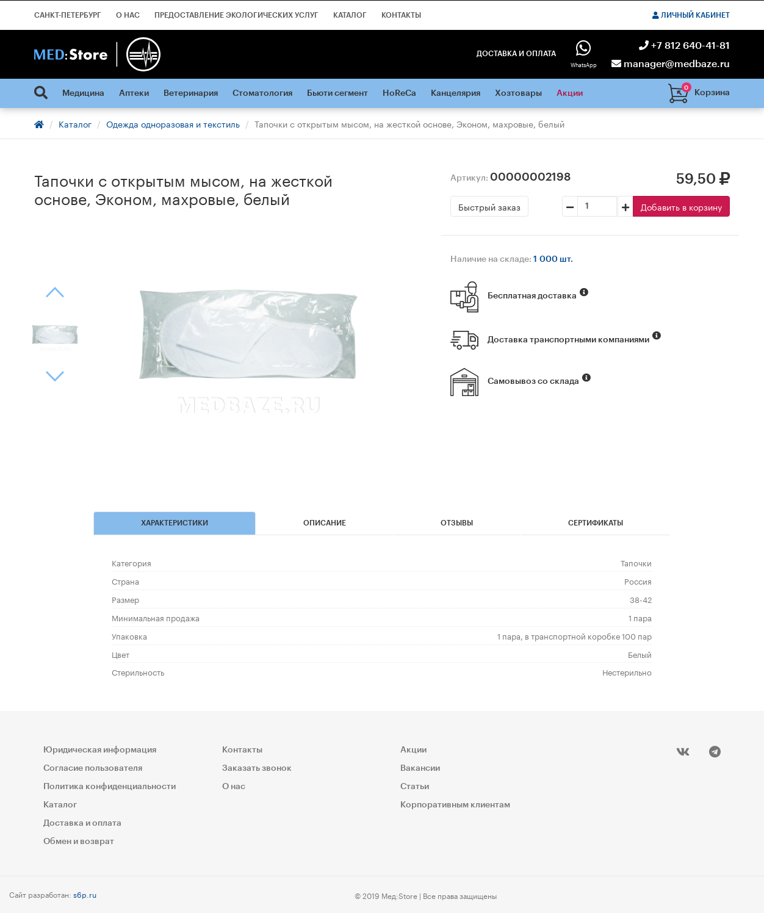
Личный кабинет (691, 15)
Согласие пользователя (92, 768)
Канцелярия (455, 93)
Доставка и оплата (516, 53)
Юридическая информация (99, 750)
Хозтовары (518, 93)
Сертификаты (595, 523)
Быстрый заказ (489, 206)
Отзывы (457, 523)
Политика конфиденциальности (109, 786)
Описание (324, 523)
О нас (128, 15)
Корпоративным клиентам (455, 805)
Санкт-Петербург (67, 15)
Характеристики (174, 523)
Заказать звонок (257, 768)
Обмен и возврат (78, 841)
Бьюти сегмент (337, 93)
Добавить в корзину (681, 206)
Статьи (414, 786)
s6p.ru (84, 894)
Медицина (83, 93)
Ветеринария (191, 93)
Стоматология (262, 93)
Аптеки (134, 93)
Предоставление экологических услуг (236, 15)
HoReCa (399, 93)
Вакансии (420, 768)
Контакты (401, 15)
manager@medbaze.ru (670, 64)
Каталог (350, 15)
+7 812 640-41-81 (684, 46)
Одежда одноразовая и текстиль (173, 123)
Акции (570, 93)
